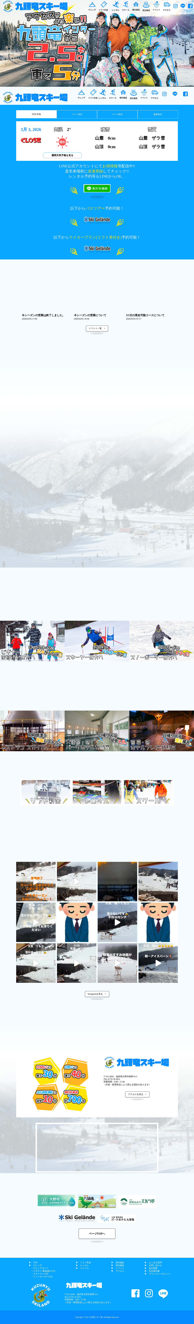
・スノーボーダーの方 (41, 1277)
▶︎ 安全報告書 (152, 1271)
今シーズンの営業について (90, 317)
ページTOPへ (97, 1233)
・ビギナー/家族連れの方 (42, 1271)
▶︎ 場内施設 (117, 1262)
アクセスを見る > (137, 1094)
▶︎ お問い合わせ (153, 1265)
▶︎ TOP (33, 1262)
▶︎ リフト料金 (83, 1262)
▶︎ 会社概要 (151, 1268)
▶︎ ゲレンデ (35, 1265)
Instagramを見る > (97, 994)
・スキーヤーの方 (38, 1274)
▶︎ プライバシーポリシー (157, 1274)
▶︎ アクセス (117, 1271)
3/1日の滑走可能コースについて (145, 317)
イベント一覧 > (97, 328)
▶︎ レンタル (82, 1265)
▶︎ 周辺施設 (117, 1265)
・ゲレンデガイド (38, 1268)
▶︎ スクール (82, 1268)
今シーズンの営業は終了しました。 (43, 317)
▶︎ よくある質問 (153, 1262)
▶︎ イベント (117, 1268)
